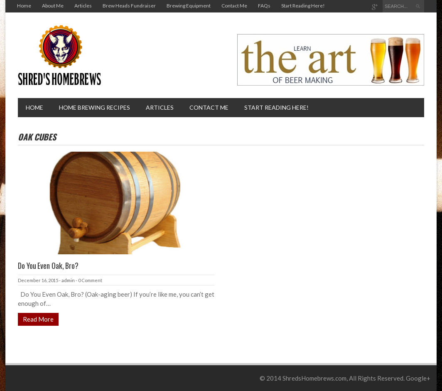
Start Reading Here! (303, 5)
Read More (38, 319)
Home (24, 5)
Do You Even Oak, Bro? (48, 265)
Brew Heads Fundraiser (129, 5)
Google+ (418, 378)
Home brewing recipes (94, 107)
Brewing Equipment (189, 5)
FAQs (264, 5)
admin (68, 280)
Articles (83, 5)
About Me (53, 5)
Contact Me (234, 5)
